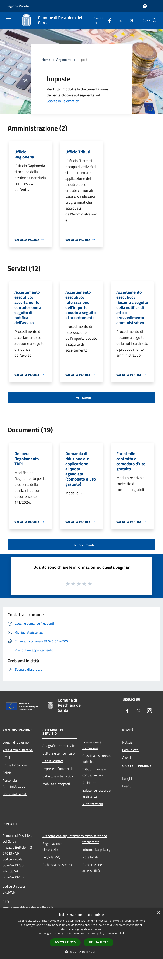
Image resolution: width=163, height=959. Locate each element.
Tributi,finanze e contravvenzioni (94, 772)
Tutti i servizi (81, 397)
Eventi (127, 786)
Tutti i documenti (81, 545)
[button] (81, 952)
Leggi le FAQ (51, 857)
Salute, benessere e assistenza (96, 793)
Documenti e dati (15, 793)
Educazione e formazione (91, 745)
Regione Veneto (17, 5)
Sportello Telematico (63, 101)
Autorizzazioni (92, 803)
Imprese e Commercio (57, 768)
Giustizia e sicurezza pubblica (97, 758)
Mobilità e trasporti (56, 783)
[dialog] (81, 933)
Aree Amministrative (18, 749)
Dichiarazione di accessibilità (93, 867)
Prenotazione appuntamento (59, 835)
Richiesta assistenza (57, 864)
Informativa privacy (96, 849)
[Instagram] (129, 20)
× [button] (158, 913)
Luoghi (127, 778)
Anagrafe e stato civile (58, 745)
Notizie (127, 742)
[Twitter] (118, 20)
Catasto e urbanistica (57, 776)
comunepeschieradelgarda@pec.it (28, 907)
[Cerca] (154, 20)
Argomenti (64, 59)
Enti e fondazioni (15, 765)
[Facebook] (108, 20)
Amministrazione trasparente (94, 838)
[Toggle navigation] (8, 19)
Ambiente (89, 782)
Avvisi (126, 757)
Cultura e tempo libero (58, 753)
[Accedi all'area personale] (145, 6)
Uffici (6, 757)
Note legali (90, 857)
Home (46, 59)
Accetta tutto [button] (65, 942)
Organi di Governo (16, 742)
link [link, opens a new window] (122, 933)
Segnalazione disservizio (52, 846)
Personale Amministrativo (14, 783)
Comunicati (130, 749)
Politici (7, 772)
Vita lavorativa (52, 760)
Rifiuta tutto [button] (99, 942)
